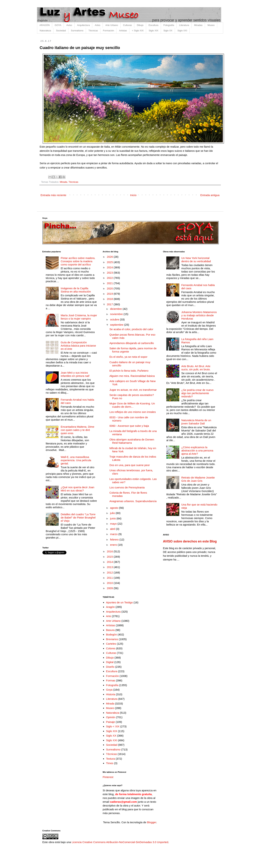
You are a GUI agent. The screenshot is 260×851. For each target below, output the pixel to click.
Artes (97, 25)
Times (109, 763)
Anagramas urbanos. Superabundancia (133, 501)
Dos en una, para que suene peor (129, 465)
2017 (110, 304)
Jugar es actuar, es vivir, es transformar (133, 389)
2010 (110, 582)
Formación (108, 30)
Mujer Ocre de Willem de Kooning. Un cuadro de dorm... (132, 405)
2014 (110, 561)
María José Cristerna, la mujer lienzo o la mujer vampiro (79, 317)
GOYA (58, 25)
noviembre (117, 314)
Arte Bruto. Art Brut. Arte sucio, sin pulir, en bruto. (196, 368)
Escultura (153, 25)
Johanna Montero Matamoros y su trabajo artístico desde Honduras (199, 315)
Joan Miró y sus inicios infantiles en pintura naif (75, 374)
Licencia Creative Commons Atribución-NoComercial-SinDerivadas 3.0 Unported (120, 842)
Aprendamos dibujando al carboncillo (131, 343)
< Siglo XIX (138, 30)
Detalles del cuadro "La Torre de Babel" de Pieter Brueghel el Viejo (78, 517)
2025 (110, 262)
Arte (108, 616)
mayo (114, 523)
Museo (210, 25)
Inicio (133, 195)
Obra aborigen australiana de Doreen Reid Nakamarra (131, 441)
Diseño (110, 666)
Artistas (123, 30)
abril (113, 528)
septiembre (117, 324)
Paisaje (110, 721)
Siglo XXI (182, 30)
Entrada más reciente (53, 195)
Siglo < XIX (113, 726)
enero (114, 544)
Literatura (184, 25)
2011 (110, 577)
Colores (110, 648)
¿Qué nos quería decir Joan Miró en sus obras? (77, 489)
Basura (110, 629)
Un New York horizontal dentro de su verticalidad (196, 259)
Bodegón (111, 634)
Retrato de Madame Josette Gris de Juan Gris (198, 479)
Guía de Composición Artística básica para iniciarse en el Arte (78, 345)
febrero (115, 539)
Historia (110, 694)
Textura (110, 758)
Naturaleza (45, 30)
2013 (110, 567)
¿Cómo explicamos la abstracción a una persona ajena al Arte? (197, 450)
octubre (115, 319)
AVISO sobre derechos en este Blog (190, 541)
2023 (110, 272)
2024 (110, 267)
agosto (114, 507)
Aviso (69, 25)
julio (113, 513)
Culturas (127, 25)
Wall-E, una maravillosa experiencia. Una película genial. (76, 460)
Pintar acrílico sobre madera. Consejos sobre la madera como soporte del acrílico (78, 261)
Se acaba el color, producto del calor (131, 329)
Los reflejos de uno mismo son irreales (132, 411)
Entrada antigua (210, 195)
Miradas (198, 25)
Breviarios (112, 639)
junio (113, 518)
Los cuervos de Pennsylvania (127, 487)
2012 (110, 572)
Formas (110, 680)
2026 (110, 256)
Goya (109, 689)
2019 (110, 293)
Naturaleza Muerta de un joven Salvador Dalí (196, 422)
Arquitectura (83, 25)
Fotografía (168, 25)
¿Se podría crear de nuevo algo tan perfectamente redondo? (197, 393)
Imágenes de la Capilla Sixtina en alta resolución (76, 290)
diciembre (116, 308)
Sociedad (61, 30)
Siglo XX (167, 30)
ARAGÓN (45, 25)
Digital (110, 662)
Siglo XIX (153, 30)
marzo (114, 534)
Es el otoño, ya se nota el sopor (128, 356)
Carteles (111, 643)
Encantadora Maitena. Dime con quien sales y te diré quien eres (77, 430)
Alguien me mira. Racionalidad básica (132, 375)
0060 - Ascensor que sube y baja (129, 425)
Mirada (63, 182)
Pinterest (108, 777)
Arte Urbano (111, 25)
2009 (110, 588)
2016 (110, 551)
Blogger (151, 822)
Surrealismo (77, 30)
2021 (110, 283)
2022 (110, 277)
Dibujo (140, 25)
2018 (110, 298)
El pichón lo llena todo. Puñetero (128, 370)
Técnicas (93, 30)
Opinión (110, 717)
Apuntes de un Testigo (119, 602)
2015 (110, 556)
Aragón (110, 606)
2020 (110, 288)
